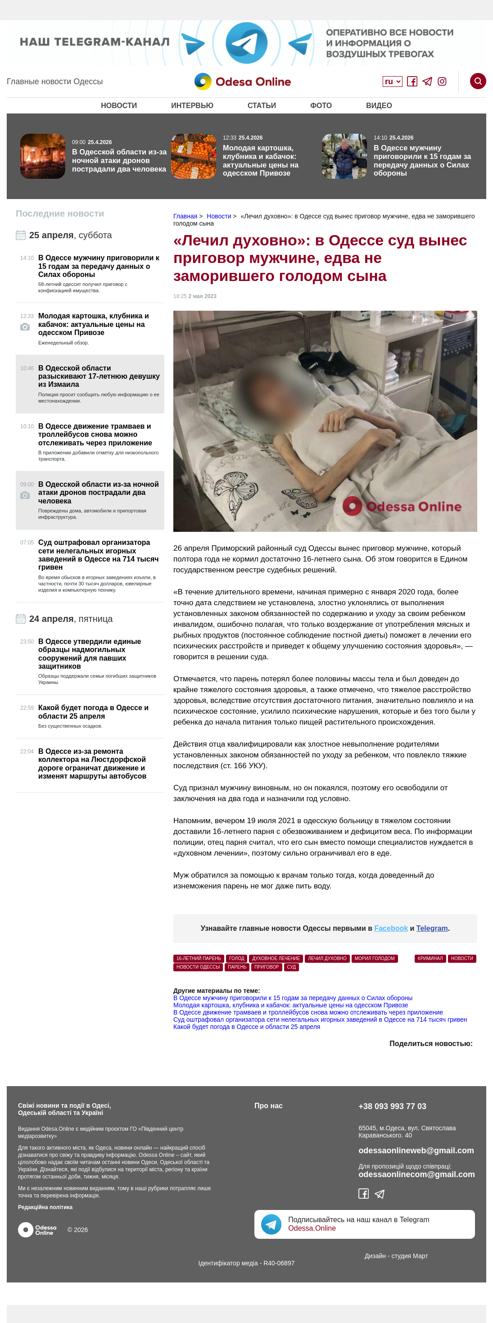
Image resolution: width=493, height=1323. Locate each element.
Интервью (192, 105)
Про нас (268, 1106)
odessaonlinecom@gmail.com (416, 1174)
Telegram (432, 928)
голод (236, 958)
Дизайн (375, 1256)
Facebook (391, 928)
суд (291, 967)
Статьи (262, 105)
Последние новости (60, 213)
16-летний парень (198, 958)
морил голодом (375, 958)
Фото (321, 105)
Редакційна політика (45, 1207)
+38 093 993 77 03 (392, 1106)
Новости (119, 105)
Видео (379, 105)
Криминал (430, 958)
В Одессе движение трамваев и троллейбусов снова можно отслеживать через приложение (308, 1012)
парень (237, 967)
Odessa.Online (312, 1228)
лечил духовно (327, 958)
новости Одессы (198, 967)
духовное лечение (276, 958)
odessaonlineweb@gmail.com (416, 1150)
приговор (266, 967)
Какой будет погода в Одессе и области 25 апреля (246, 1026)
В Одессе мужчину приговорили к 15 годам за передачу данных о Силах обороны (292, 997)
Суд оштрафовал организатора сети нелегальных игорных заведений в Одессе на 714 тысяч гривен (320, 1019)
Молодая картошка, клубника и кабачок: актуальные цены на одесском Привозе (290, 1005)
